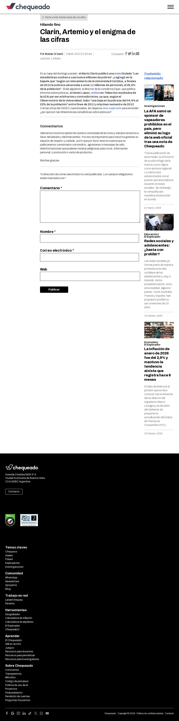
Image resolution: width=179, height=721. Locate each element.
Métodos (10, 677)
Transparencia (13, 673)
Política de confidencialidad (150, 713)
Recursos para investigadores (22, 659)
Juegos (9, 648)
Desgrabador (12, 614)
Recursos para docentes (19, 651)
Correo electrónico (57, 250)
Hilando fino (50, 24)
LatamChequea (14, 600)
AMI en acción (13, 644)
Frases (9, 559)
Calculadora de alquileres (19, 622)
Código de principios (16, 681)
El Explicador (152, 236)
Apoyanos (11, 585)
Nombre (48, 232)
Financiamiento (14, 692)
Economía (150, 342)
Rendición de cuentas (17, 696)
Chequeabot (12, 629)
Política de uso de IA (16, 685)
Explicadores (12, 563)
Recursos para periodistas (20, 655)
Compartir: (118, 54)
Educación (151, 234)
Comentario (51, 188)
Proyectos (11, 689)
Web (43, 269)
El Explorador (12, 625)
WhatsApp (11, 577)
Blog (8, 589)
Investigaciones (154, 106)
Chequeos (11, 551)
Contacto (14, 491)
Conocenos (12, 670)
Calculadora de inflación (18, 618)
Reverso (10, 603)
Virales (9, 555)
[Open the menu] (170, 7)
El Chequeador (13, 640)
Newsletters (12, 581)
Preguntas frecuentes (17, 700)
